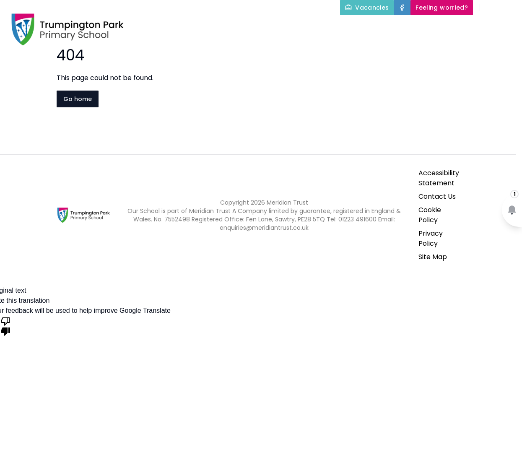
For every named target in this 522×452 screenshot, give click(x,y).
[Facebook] (402, 7)
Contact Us (497, 47)
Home (193, 27)
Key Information (311, 27)
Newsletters (443, 47)
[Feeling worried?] (441, 7)
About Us (241, 27)
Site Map (432, 257)
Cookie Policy (429, 215)
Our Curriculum (392, 27)
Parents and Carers (477, 27)
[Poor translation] (5, 326)
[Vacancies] (367, 7)
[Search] (491, 7)
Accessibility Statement (438, 178)
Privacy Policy (430, 238)
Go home (77, 99)
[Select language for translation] (508, 7)
